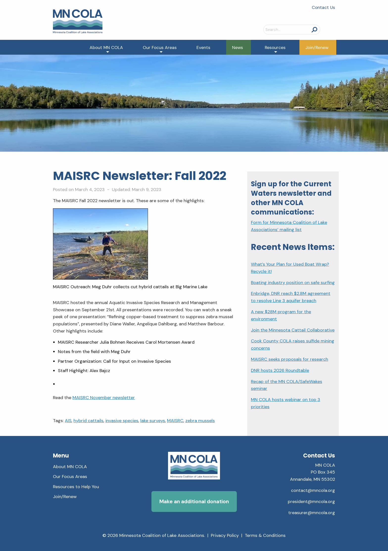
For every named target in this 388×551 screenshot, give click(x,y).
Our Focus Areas (160, 47)
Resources (275, 47)
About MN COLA (106, 47)
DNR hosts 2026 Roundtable (280, 370)
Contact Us (323, 7)
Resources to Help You (76, 487)
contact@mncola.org (313, 490)
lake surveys (152, 421)
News (237, 47)
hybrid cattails (88, 421)
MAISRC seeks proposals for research (289, 359)
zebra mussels (200, 421)
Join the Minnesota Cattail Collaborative (293, 330)
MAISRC (175, 421)
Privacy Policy (225, 535)
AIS (68, 421)
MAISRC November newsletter (104, 398)
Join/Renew (316, 47)
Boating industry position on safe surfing (293, 283)
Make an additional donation (194, 501)
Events (203, 47)
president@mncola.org (311, 501)
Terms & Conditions (265, 535)
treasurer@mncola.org (311, 513)
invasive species (121, 421)
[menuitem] (106, 47)
